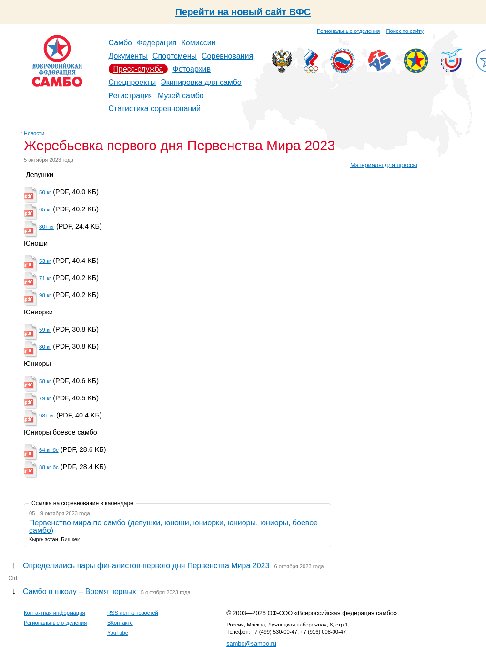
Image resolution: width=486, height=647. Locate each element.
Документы (128, 56)
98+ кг (46, 415)
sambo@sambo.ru (251, 643)
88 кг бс (49, 467)
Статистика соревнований (155, 108)
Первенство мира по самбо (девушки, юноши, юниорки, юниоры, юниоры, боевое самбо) (173, 526)
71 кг (45, 278)
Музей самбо (181, 96)
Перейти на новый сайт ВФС (243, 12)
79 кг (45, 398)
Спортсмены (174, 56)
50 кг (45, 192)
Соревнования (227, 56)
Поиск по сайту (405, 31)
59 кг (45, 330)
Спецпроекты (132, 82)
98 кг (45, 295)
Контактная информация (54, 613)
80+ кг (46, 227)
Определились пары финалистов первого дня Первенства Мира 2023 (146, 566)
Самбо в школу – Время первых (79, 591)
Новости (34, 133)
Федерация (157, 43)
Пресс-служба (138, 69)
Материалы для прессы (383, 164)
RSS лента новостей (132, 613)
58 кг (45, 381)
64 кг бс (49, 450)
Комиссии (199, 43)
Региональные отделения (348, 31)
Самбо (120, 43)
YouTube (117, 633)
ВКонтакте (120, 623)
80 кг (45, 347)
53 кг (45, 261)
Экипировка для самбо (201, 82)
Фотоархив (191, 69)
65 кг (45, 209)
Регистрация (131, 96)
